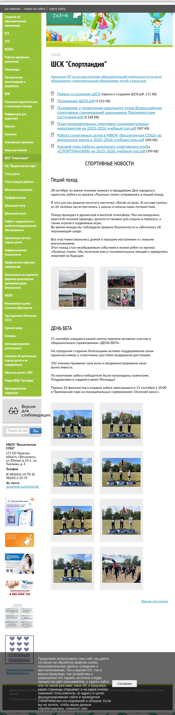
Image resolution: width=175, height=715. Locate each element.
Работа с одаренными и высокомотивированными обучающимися (21, 225)
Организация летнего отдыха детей (18, 240)
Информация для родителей (15, 116)
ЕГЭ (7, 33)
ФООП (8, 295)
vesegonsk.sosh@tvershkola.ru (26, 486)
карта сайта (57, 9)
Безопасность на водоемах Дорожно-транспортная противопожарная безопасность (21, 281)
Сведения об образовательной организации (15, 21)
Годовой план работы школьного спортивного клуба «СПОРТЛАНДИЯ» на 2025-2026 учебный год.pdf (103, 148)
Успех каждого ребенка (19, 182)
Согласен (124, 683)
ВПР (7, 94)
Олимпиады (12, 69)
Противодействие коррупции (15, 390)
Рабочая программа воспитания (17, 59)
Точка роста (12, 174)
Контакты (11, 134)
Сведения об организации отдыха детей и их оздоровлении (20, 360)
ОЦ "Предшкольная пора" (21, 166)
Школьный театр (15, 205)
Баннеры (10, 336)
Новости (10, 126)
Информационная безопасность (16, 252)
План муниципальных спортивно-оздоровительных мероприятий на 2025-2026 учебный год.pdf (103, 125)
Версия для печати (155, 601)
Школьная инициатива (18, 189)
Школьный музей (15, 213)
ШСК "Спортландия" (17, 158)
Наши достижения (16, 150)
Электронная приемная (19, 142)
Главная (56, 54)
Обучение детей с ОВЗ (18, 372)
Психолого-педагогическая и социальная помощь (21, 104)
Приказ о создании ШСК (79, 93)
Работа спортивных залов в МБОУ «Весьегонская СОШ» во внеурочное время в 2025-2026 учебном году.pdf (109, 137)
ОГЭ (7, 41)
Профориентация (15, 197)
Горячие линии (13, 328)
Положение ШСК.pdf (76, 100)
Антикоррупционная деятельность (17, 346)
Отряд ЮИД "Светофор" (19, 380)
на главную (12, 9)
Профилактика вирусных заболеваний (20, 264)
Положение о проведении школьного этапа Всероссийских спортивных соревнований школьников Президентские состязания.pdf (109, 112)
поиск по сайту (34, 9)
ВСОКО (9, 49)
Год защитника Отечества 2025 (20, 317)
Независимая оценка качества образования (18, 305)
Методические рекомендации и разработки (15, 81)
